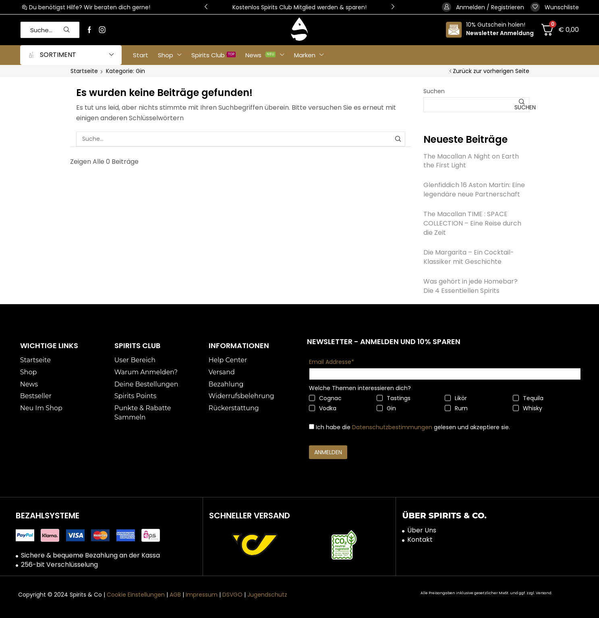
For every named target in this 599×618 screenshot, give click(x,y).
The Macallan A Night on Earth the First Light (471, 161)
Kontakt (420, 539)
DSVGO (232, 595)
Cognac (325, 398)
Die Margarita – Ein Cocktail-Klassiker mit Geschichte (468, 257)
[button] (205, 7)
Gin (386, 408)
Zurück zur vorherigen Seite (491, 71)
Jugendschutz (267, 595)
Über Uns (421, 530)
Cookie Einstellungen (136, 595)
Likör (456, 398)
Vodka (322, 408)
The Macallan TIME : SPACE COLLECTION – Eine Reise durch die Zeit (472, 223)
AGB (175, 595)
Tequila (528, 398)
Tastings (393, 398)
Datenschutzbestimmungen (392, 427)
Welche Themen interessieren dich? (360, 388)
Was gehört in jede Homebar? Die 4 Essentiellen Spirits (470, 286)
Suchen (434, 91)
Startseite (84, 71)
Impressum (202, 595)
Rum (456, 408)
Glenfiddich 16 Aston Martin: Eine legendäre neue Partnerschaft (474, 189)
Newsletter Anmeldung (500, 33)
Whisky (527, 408)
